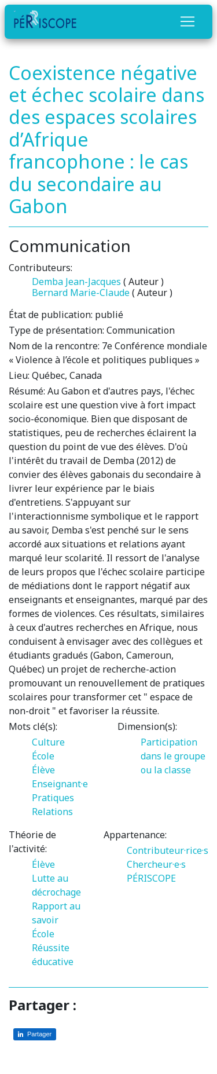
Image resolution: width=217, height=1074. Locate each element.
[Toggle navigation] (187, 21)
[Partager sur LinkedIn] (34, 1034)
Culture (48, 742)
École (43, 756)
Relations (52, 811)
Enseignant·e (60, 783)
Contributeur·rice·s (167, 850)
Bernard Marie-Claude (81, 292)
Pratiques (53, 797)
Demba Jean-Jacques (76, 281)
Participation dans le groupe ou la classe (173, 756)
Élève (43, 770)
